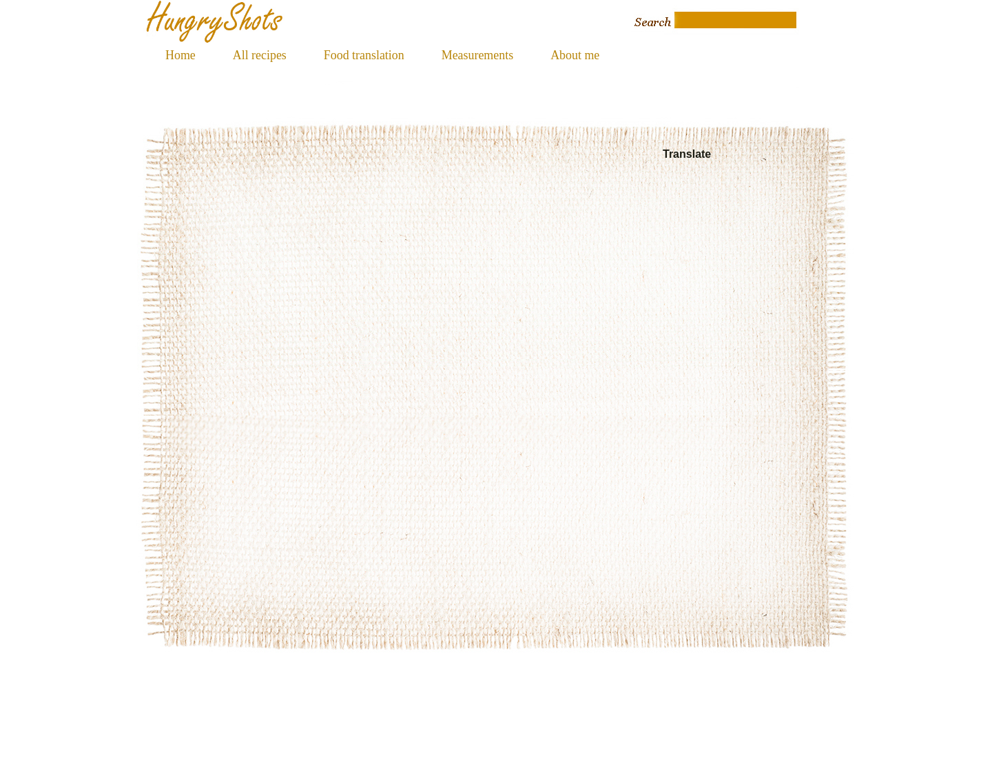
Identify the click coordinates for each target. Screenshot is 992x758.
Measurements (477, 55)
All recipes (260, 55)
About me (574, 55)
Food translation (364, 55)
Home (180, 55)
